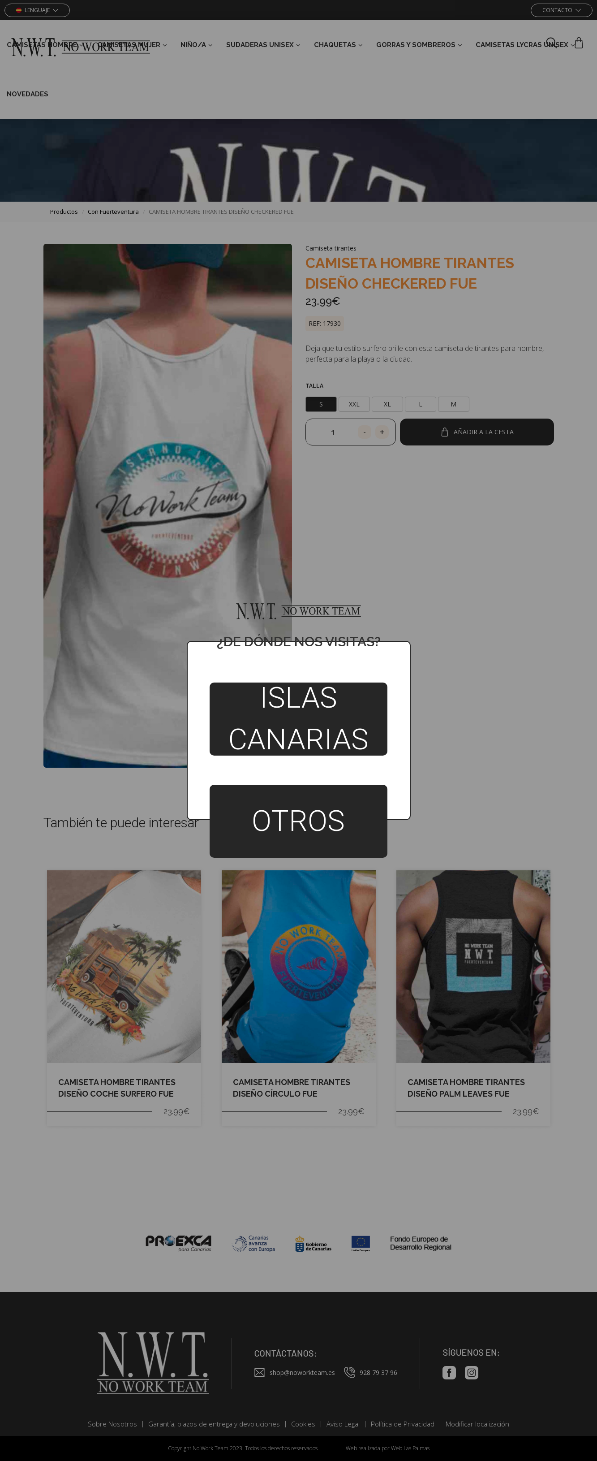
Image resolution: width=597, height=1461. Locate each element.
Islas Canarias (298, 719)
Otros (298, 821)
